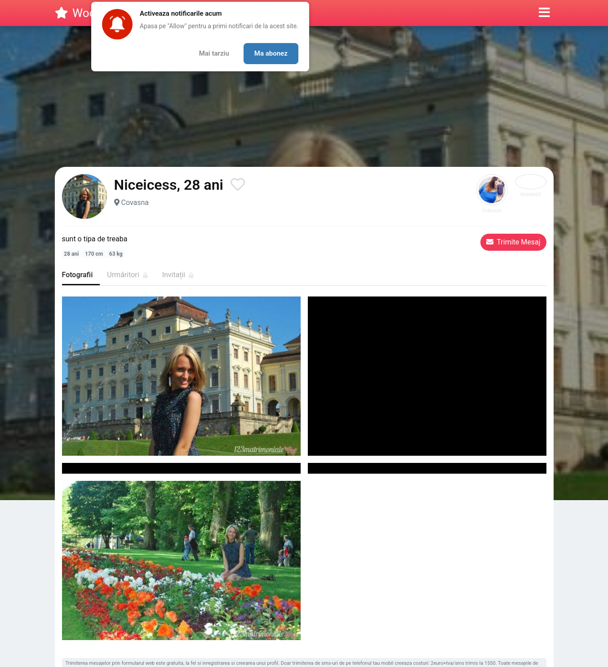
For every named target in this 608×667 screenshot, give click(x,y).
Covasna (135, 202)
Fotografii (77, 274)
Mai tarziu (214, 53)
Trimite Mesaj (513, 242)
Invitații (178, 274)
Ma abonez (271, 53)
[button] (544, 13)
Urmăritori (127, 274)
